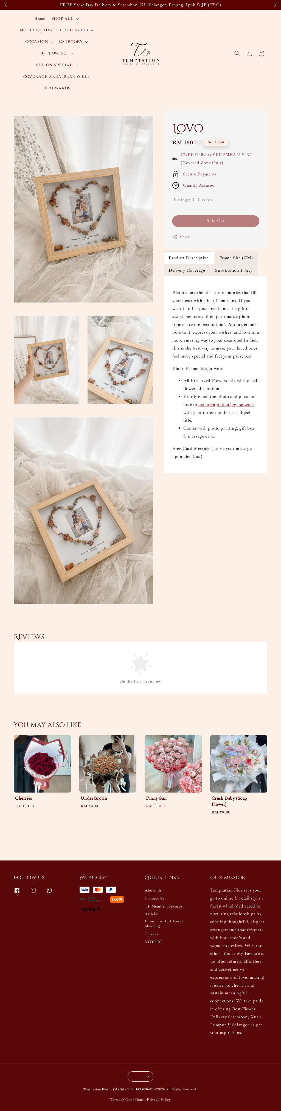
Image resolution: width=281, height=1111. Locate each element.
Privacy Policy (159, 1100)
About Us (153, 890)
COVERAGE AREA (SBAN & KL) (56, 76)
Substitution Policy (233, 270)
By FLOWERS (54, 53)
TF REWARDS (56, 88)
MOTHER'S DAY (36, 30)
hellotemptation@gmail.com (226, 404)
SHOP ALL (63, 18)
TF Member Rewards (163, 906)
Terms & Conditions (127, 1100)
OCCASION (36, 41)
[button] (237, 53)
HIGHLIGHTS (74, 30)
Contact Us (154, 898)
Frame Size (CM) (236, 258)
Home (39, 18)
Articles (152, 914)
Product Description (188, 258)
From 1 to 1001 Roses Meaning (164, 923)
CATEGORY (71, 41)
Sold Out (216, 220)
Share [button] (181, 236)
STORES (153, 942)
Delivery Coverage (186, 270)
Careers (151, 934)
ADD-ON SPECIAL (53, 65)
